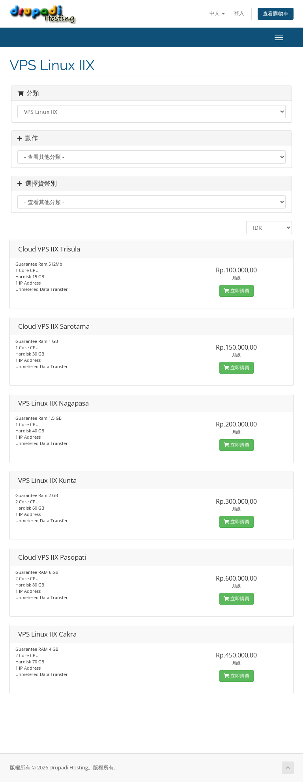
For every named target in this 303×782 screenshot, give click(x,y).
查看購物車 (275, 13)
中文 (217, 13)
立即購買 (236, 290)
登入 (239, 13)
